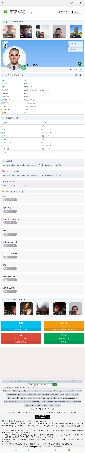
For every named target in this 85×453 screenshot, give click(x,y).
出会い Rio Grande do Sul (32, 401)
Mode (62, 3)
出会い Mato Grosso (57, 394)
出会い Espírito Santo (75, 391)
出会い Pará (11, 398)
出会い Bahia (52, 391)
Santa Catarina (42, 90)
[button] (2, 2)
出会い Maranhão (43, 394)
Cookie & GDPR (14, 412)
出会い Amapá (28, 391)
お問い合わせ (61, 412)
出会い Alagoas (17, 391)
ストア (47, 409)
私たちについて (31, 412)
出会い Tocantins (54, 405)
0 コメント (79, 50)
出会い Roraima (60, 401)
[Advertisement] (42, 12)
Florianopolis (31, 90)
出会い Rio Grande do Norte (13, 401)
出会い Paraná (32, 398)
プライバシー (43, 412)
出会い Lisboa (32, 394)
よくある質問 (72, 412)
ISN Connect (42, 447)
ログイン (73, 3)
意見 (52, 409)
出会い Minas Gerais (71, 394)
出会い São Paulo (30, 405)
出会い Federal (11, 394)
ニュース (34, 409)
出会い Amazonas (40, 391)
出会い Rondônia (47, 401)
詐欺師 (41, 409)
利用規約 (52, 412)
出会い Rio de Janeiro (70, 398)
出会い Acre (7, 391)
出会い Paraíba (21, 398)
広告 (23, 412)
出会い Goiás (22, 394)
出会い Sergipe (42, 405)
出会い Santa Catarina (74, 401)
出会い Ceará (62, 391)
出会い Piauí (58, 398)
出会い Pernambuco (45, 398)
